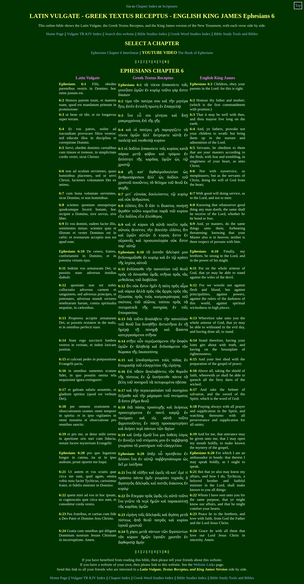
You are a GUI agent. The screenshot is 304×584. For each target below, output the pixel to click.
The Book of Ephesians (195, 53)
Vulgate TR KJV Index (84, 34)
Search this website (119, 34)
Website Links (204, 564)
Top (298, 5)
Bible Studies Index (152, 34)
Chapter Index (146, 6)
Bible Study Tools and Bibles (236, 34)
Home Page (55, 34)
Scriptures (169, 6)
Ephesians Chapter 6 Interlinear (115, 53)
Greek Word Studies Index (190, 34)
